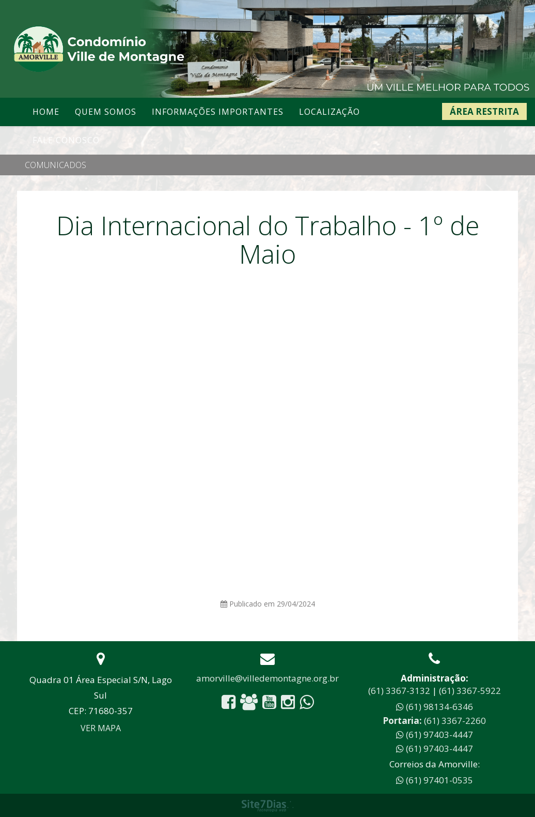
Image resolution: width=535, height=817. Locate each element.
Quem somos (105, 111)
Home (46, 111)
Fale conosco (66, 140)
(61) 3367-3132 (399, 691)
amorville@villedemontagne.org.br (267, 678)
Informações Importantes (218, 111)
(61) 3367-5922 (470, 691)
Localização (329, 111)
